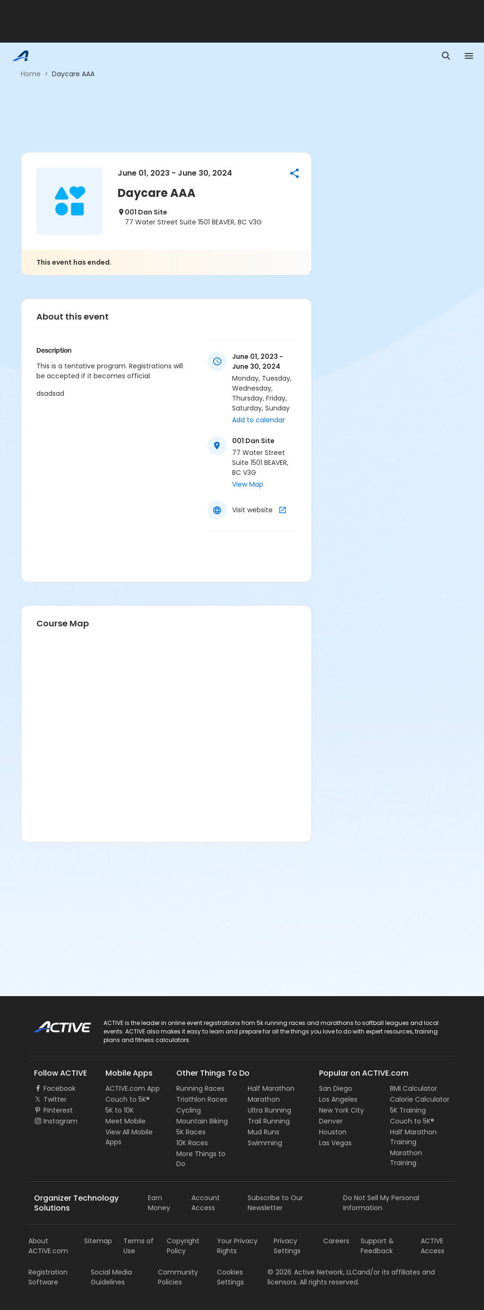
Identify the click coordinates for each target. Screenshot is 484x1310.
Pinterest (58, 1110)
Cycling (188, 1110)
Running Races (200, 1088)
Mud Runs (263, 1132)
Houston (332, 1132)
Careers (336, 1241)
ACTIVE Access (432, 1246)
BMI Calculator (413, 1088)
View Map (247, 484)
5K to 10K (119, 1110)
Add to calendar (258, 420)
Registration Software (48, 1277)
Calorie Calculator (419, 1099)
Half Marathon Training (413, 1137)
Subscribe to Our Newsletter (275, 1202)
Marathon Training (406, 1157)
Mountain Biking (202, 1121)
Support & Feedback (377, 1246)
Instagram (60, 1121)
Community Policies (178, 1277)
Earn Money (159, 1202)
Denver (331, 1121)
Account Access (205, 1202)
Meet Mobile (125, 1121)
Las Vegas (335, 1143)
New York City (341, 1110)
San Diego (335, 1088)
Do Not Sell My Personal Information (381, 1202)
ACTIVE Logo (54, 1023)
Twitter (55, 1099)
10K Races (192, 1143)
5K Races (191, 1132)
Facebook (59, 1088)
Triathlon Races (201, 1099)
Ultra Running (269, 1110)
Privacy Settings (287, 1246)
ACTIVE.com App (132, 1088)
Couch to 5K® (127, 1099)
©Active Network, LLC (312, 1272)
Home (31, 74)
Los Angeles (338, 1099)
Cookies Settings (230, 1277)
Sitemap (98, 1241)
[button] (294, 173)
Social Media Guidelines (111, 1277)
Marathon (264, 1099)
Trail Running (269, 1121)
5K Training (408, 1110)
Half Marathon (271, 1088)
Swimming (265, 1143)
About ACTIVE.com (48, 1246)
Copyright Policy (183, 1246)
